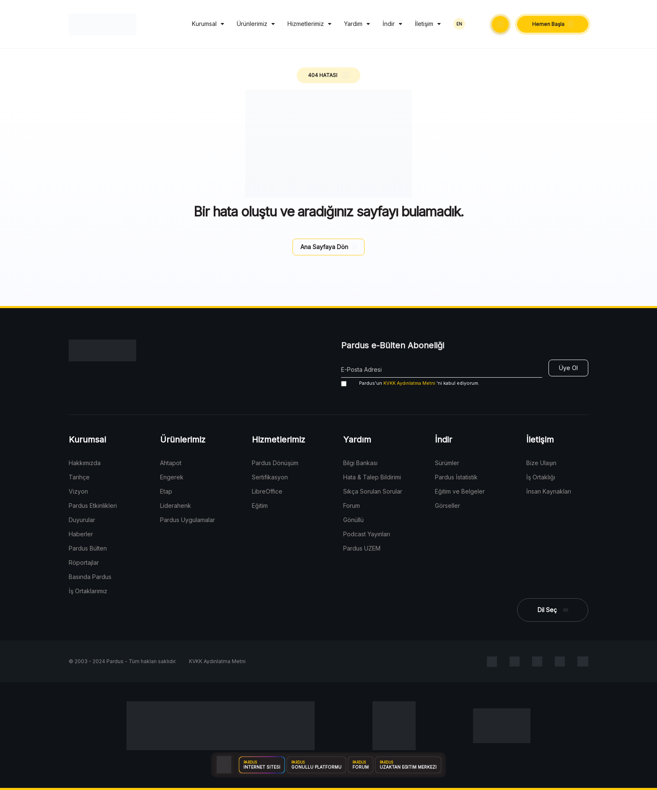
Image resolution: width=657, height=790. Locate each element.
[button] (500, 24)
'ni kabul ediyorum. (410, 383)
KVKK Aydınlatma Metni (409, 383)
